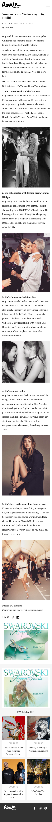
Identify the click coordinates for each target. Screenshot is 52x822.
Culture (7, 23)
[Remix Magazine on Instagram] (40, 808)
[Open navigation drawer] (48, 5)
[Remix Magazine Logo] (11, 5)
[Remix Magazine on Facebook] (34, 808)
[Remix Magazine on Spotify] (45, 808)
